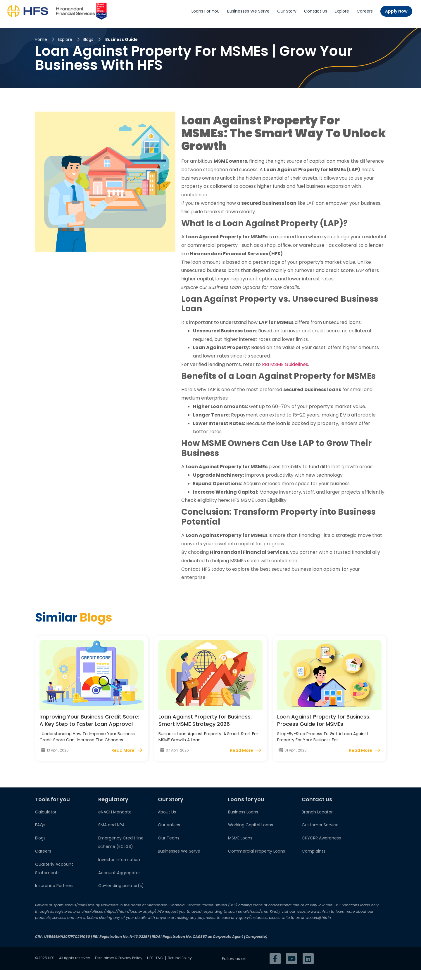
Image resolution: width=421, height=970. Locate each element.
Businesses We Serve (248, 11)
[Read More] (139, 750)
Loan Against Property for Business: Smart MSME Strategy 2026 (205, 720)
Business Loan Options (234, 287)
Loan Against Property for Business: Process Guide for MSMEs (323, 720)
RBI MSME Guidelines (285, 364)
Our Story (286, 11)
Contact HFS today (203, 569)
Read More (122, 750)
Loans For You (205, 11)
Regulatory (113, 799)
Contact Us (315, 11)
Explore (342, 11)
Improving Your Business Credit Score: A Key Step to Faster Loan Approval (89, 720)
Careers (365, 11)
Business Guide (121, 39)
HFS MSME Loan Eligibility (259, 500)
